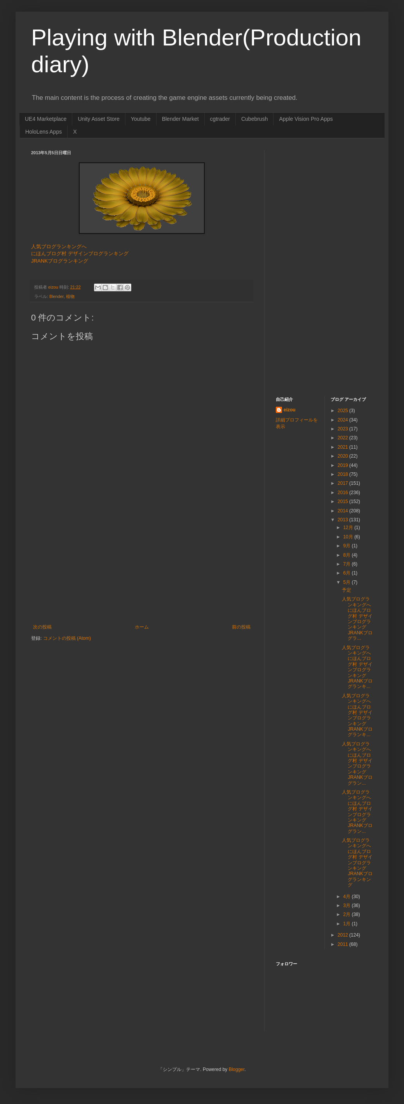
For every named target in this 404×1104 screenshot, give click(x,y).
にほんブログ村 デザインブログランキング (80, 253)
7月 (347, 564)
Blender (56, 296)
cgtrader (220, 119)
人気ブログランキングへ (59, 246)
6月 (347, 573)
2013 (343, 519)
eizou (290, 410)
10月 (348, 537)
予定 (346, 590)
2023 (343, 429)
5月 (347, 582)
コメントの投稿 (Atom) (67, 638)
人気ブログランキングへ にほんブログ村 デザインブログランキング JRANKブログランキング (357, 863)
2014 (343, 511)
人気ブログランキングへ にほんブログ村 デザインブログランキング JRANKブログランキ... (357, 667)
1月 (347, 923)
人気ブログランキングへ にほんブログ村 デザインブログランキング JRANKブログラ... (357, 618)
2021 (343, 447)
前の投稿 (241, 627)
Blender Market (180, 119)
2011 (343, 944)
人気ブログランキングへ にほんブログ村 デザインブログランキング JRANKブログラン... (357, 763)
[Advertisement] (142, 566)
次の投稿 (42, 627)
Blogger (237, 1069)
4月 (347, 896)
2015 (343, 501)
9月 (347, 546)
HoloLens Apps (43, 132)
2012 (343, 935)
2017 (343, 483)
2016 (343, 492)
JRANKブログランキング (59, 261)
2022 (343, 438)
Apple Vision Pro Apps (306, 119)
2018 (343, 474)
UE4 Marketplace (45, 119)
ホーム (142, 627)
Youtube (141, 119)
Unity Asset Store (98, 119)
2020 (343, 456)
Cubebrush (254, 119)
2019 (343, 465)
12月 (348, 527)
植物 (70, 296)
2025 (343, 410)
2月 (347, 914)
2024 (343, 420)
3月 (347, 905)
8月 (347, 555)
